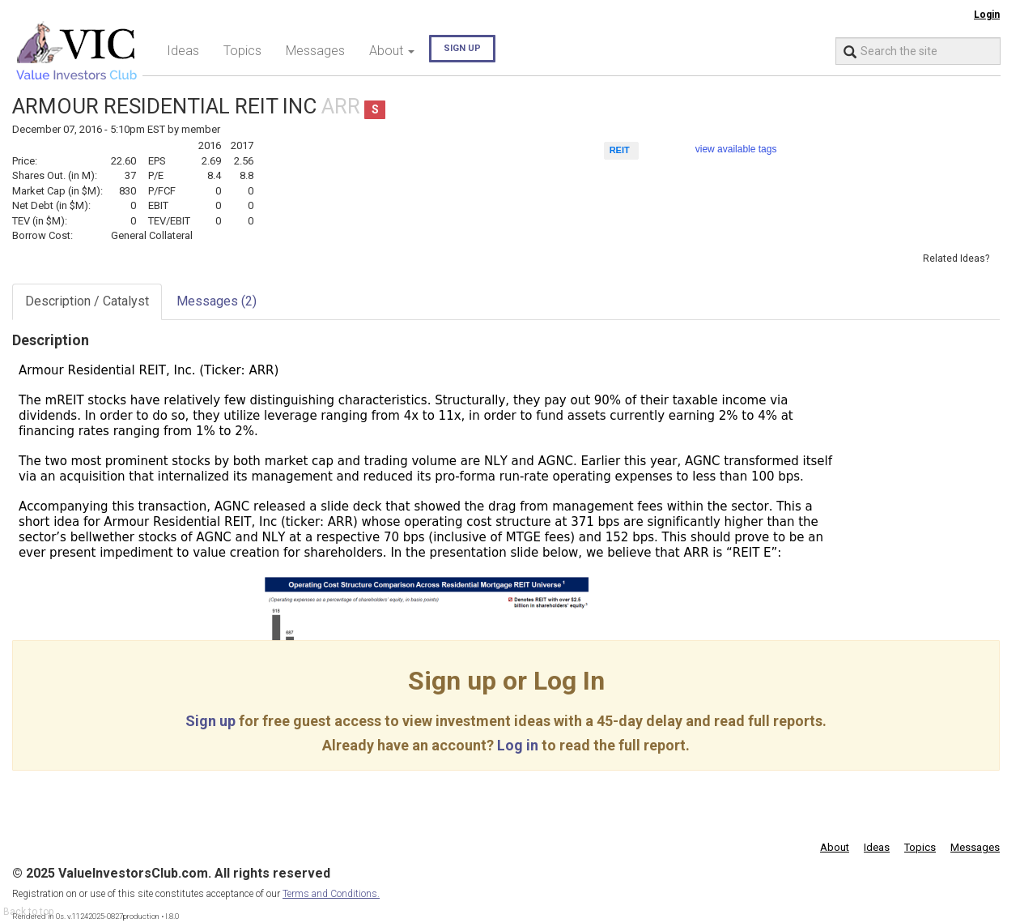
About (834, 847)
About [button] (391, 50)
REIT (620, 150)
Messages (315, 50)
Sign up (462, 48)
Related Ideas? (956, 258)
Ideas (183, 50)
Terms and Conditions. (331, 893)
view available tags (736, 149)
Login (987, 14)
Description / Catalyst (87, 301)
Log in (517, 745)
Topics (242, 50)
